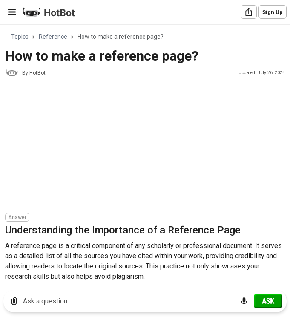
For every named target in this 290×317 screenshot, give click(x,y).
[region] (145, 154)
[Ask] (268, 301)
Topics (20, 36)
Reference (53, 36)
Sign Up (272, 12)
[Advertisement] (147, 146)
